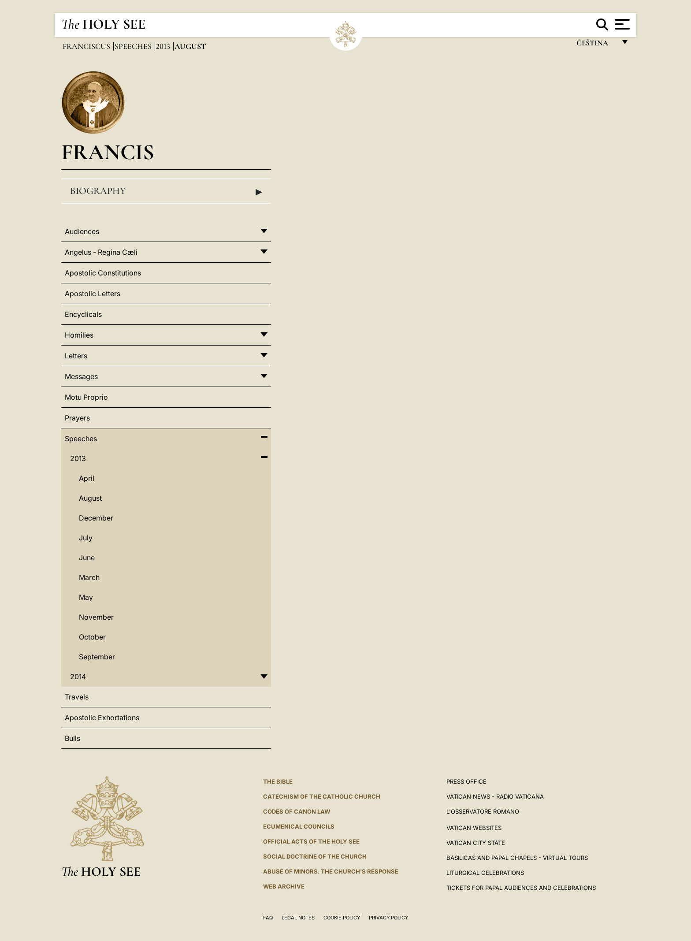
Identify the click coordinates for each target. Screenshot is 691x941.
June (87, 557)
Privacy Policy (388, 918)
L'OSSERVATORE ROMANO (482, 811)
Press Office (466, 781)
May (86, 597)
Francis (107, 151)
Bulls (72, 738)
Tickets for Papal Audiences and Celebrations (521, 887)
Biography (166, 191)
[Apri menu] (621, 24)
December (96, 517)
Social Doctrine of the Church (315, 856)
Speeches (134, 46)
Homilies (79, 335)
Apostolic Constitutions (103, 272)
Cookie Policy (341, 918)
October (92, 636)
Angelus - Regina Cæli (101, 252)
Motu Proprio (86, 397)
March (89, 577)
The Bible (278, 781)
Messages (81, 376)
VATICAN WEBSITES (474, 827)
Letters (76, 355)
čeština (596, 45)
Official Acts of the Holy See (311, 841)
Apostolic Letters (92, 293)
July (86, 537)
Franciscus (87, 46)
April (86, 478)
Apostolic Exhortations (102, 717)
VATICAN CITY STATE (475, 842)
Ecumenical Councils (298, 826)
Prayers (77, 417)
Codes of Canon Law (296, 811)
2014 (78, 676)
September (97, 656)
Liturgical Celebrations (485, 872)
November (96, 617)
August (90, 498)
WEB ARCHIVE (284, 886)
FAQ (268, 918)
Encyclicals (83, 314)
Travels (77, 696)
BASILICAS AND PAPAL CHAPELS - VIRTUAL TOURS (517, 857)
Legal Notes (298, 918)
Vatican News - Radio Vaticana (495, 796)
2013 (164, 46)
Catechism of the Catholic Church (321, 796)
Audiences (82, 231)
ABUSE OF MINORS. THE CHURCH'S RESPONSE (330, 871)
